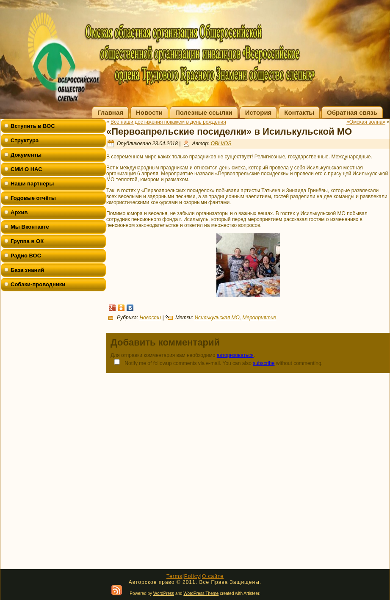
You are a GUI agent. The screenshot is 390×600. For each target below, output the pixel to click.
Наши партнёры (32, 183)
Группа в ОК (27, 241)
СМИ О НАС (26, 169)
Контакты (299, 112)
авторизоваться (235, 355)
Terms (174, 576)
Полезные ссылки (203, 112)
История (258, 112)
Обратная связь (352, 112)
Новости (149, 112)
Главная (110, 112)
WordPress (163, 593)
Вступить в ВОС (33, 126)
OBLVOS (221, 144)
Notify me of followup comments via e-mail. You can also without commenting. (217, 362)
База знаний (27, 270)
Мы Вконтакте (30, 227)
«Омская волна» (365, 122)
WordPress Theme (201, 593)
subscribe (263, 363)
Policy (192, 576)
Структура (25, 140)
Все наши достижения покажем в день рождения (168, 122)
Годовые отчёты (33, 198)
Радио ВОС (26, 255)
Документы (26, 155)
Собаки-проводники (38, 284)
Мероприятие (259, 318)
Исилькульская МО (216, 318)
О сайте (213, 576)
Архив (19, 212)
